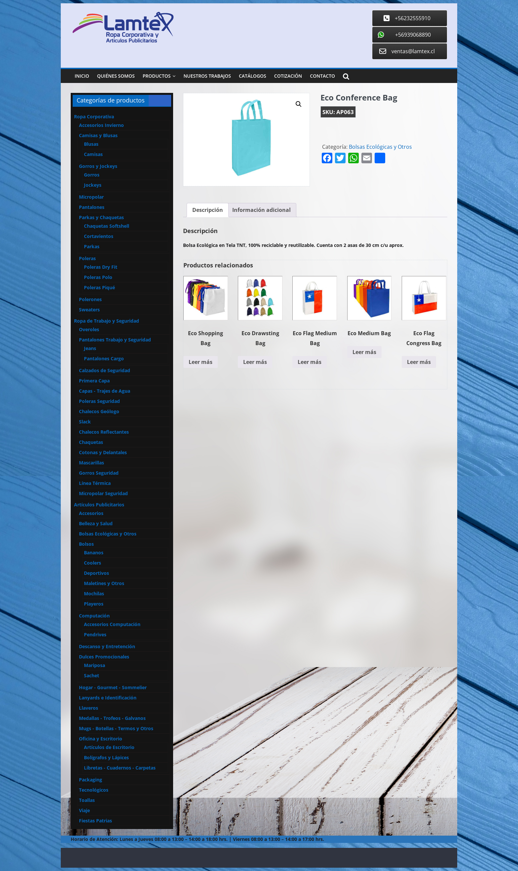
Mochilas (94, 593)
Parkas (91, 246)
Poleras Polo (98, 277)
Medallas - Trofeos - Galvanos (112, 718)
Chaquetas (91, 442)
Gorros (91, 175)
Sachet (91, 675)
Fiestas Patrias (95, 820)
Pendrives (95, 634)
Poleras (87, 258)
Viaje (84, 810)
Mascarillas (91, 462)
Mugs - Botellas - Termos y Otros (116, 728)
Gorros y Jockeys (98, 166)
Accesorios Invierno (101, 125)
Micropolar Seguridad (103, 493)
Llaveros (88, 708)
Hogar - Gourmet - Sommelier (113, 687)
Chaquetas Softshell (106, 226)
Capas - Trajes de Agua (104, 391)
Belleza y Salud (96, 523)
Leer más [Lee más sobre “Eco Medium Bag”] (364, 352)
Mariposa (94, 665)
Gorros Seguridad (99, 473)
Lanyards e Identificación (107, 697)
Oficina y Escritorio (100, 738)
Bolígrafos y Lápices (106, 757)
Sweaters (89, 309)
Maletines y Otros (104, 583)
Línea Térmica (95, 483)
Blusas (91, 144)
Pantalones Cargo (104, 358)
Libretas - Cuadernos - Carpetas (120, 768)
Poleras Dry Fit (100, 267)
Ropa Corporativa (94, 116)
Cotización (288, 76)
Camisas (93, 154)
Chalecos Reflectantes (104, 432)
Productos (157, 76)
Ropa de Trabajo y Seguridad (106, 321)
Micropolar (91, 197)
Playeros (93, 604)
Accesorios (91, 513)
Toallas (87, 800)
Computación (94, 616)
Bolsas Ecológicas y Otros (380, 146)
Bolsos (86, 544)
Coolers (92, 563)
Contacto (322, 76)
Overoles (89, 329)
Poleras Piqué (99, 287)
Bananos (93, 552)
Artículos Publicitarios (99, 504)
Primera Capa (94, 380)
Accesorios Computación (112, 624)
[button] (299, 104)
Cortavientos (98, 236)
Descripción (207, 210)
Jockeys (92, 185)
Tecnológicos (93, 790)
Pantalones (91, 207)
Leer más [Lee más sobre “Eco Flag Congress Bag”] (419, 362)
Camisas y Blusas (98, 135)
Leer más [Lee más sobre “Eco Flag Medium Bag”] (309, 362)
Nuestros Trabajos (207, 76)
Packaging (90, 779)
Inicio (82, 76)
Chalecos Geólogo (99, 411)
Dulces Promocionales (104, 656)
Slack (85, 421)
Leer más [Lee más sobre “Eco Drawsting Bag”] (255, 362)
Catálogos (252, 76)
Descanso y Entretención (107, 646)
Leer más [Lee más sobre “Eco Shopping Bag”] (200, 362)
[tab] (208, 210)
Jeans (90, 348)
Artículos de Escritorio (109, 747)
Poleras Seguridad (99, 401)
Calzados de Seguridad (104, 370)
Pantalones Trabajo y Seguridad (115, 340)
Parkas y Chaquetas (101, 217)
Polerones (90, 299)
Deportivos (96, 573)
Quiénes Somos (116, 76)
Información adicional (261, 210)
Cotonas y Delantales (103, 452)
